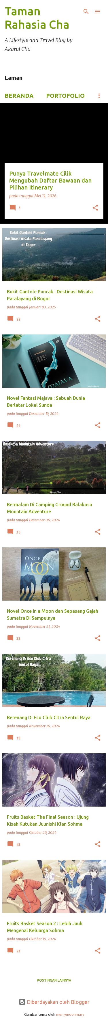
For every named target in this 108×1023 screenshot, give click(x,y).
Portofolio (65, 95)
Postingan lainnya (54, 980)
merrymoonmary (70, 1014)
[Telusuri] (86, 12)
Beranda (19, 95)
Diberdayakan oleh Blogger (54, 1002)
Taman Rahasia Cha (37, 18)
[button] (95, 208)
